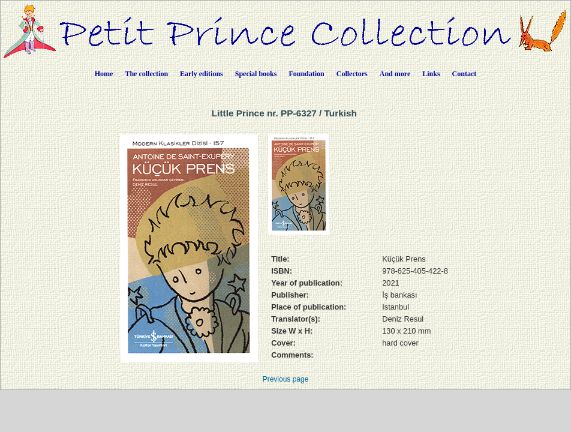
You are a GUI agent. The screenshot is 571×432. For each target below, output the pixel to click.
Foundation (306, 74)
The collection (146, 74)
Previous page (286, 379)
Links (431, 74)
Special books (256, 74)
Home (104, 74)
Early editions (201, 74)
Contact (464, 74)
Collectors (352, 74)
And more (395, 74)
